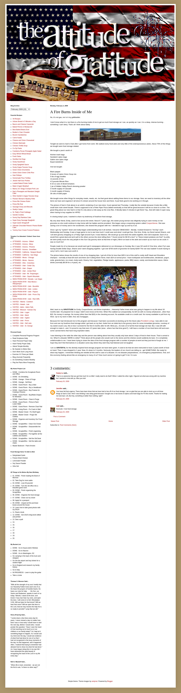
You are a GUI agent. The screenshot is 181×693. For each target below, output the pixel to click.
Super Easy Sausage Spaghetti (24, 220)
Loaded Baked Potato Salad (22, 183)
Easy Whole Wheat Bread (22, 154)
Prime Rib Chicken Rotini (21, 201)
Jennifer (59, 388)
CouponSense (151, 223)
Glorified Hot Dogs (19, 159)
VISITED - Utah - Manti (21, 315)
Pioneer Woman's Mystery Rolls (24, 199)
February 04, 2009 (62, 399)
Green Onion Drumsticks (21, 170)
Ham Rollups (17, 175)
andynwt (95, 681)
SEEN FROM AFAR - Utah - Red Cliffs (26, 299)
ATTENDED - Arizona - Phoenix (24, 247)
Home (111, 421)
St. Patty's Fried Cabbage (22, 212)
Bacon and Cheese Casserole (23, 124)
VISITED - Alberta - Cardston (23, 302)
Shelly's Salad (17, 209)
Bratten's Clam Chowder (21, 132)
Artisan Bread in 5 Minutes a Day (24, 121)
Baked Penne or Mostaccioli (22, 127)
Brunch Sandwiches (20, 135)
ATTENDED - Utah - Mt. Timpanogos (25, 274)
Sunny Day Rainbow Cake (22, 217)
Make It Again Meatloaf (21, 186)
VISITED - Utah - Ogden (21, 318)
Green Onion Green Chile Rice (23, 173)
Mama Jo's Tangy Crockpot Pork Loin (26, 189)
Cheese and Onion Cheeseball (23, 140)
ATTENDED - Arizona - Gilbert (23, 241)
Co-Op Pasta (17, 148)
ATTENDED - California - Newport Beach (27, 252)
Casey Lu (59, 373)
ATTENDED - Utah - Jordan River (24, 271)
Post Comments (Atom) (68, 425)
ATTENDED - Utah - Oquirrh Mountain (26, 276)
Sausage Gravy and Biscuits (23, 207)
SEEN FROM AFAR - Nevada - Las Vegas (27, 279)
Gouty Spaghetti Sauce (21, 165)
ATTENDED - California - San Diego (25, 255)
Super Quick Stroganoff (21, 223)
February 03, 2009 (62, 381)
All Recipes (16, 119)
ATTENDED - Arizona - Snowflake (24, 249)
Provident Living (147, 321)
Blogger (110, 681)
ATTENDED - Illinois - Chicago (23, 257)
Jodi (57, 406)
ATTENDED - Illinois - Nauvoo (23, 260)
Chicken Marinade (19, 143)
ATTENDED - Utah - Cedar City (24, 266)
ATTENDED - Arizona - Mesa (23, 244)
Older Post (166, 421)
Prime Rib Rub (18, 204)
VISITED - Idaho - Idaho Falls (23, 307)
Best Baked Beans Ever (21, 130)
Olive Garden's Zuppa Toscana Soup (25, 196)
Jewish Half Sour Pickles (21, 181)
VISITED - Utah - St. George (23, 326)
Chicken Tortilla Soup (20, 146)
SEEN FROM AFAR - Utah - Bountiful (26, 286)
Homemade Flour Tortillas (22, 178)
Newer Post (55, 421)
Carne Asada (17, 138)
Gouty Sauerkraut (19, 162)
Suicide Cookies (18, 215)
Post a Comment (59, 417)
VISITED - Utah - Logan (21, 312)
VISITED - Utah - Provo (21, 321)
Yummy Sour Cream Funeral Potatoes (26, 230)
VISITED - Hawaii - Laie (21, 304)
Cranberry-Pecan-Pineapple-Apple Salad (27, 151)
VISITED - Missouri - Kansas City (24, 310)
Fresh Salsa (17, 156)
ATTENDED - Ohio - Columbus (23, 263)
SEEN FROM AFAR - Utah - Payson (25, 292)
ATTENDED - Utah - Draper (22, 268)
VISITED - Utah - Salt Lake (22, 323)
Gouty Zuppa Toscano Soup (22, 167)
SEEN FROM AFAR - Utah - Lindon (25, 289)
